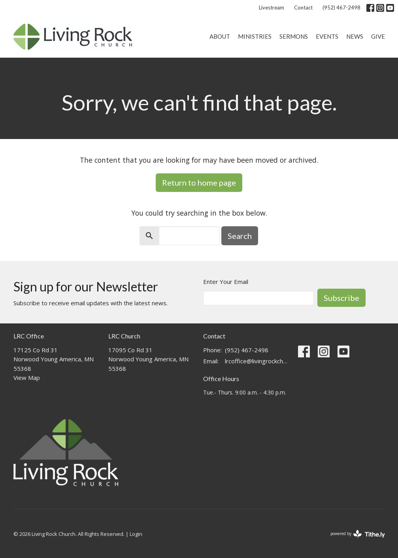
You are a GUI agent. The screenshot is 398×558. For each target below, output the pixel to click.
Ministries (255, 36)
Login (136, 533)
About (219, 36)
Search (240, 235)
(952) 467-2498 (341, 7)
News (354, 36)
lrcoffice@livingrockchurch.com (257, 361)
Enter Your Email (225, 282)
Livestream (271, 7)
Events (327, 36)
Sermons (293, 36)
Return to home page (199, 182)
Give (378, 36)
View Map (26, 377)
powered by (357, 534)
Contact (303, 7)
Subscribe (341, 297)
